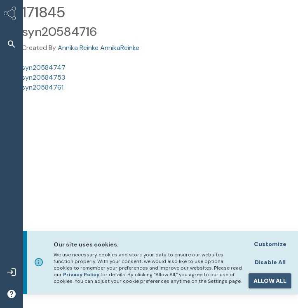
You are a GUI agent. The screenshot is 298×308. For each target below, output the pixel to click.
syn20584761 (42, 87)
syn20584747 (44, 67)
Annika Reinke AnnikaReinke (98, 47)
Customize (270, 244)
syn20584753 (43, 77)
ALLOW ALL (269, 280)
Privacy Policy (81, 274)
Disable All (270, 262)
